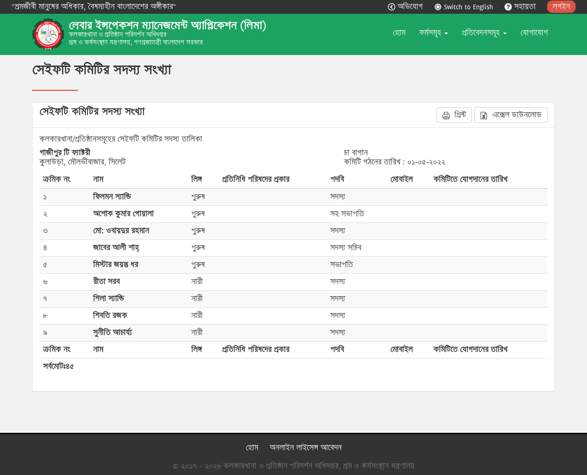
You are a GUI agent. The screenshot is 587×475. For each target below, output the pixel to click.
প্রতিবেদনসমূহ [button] (484, 33)
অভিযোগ (406, 6)
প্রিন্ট (454, 115)
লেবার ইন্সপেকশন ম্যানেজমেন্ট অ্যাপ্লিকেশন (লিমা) (167, 26)
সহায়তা (521, 6)
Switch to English (464, 6)
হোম (399, 33)
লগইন (561, 6)
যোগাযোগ (534, 33)
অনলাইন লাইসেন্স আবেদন (306, 448)
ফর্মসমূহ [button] (433, 33)
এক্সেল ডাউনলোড (511, 115)
